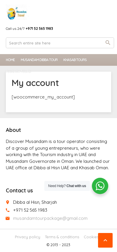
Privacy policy (27, 236)
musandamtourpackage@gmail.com (50, 218)
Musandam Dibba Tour (39, 60)
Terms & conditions (62, 236)
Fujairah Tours (18, 71)
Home (10, 60)
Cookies (91, 236)
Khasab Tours (75, 60)
